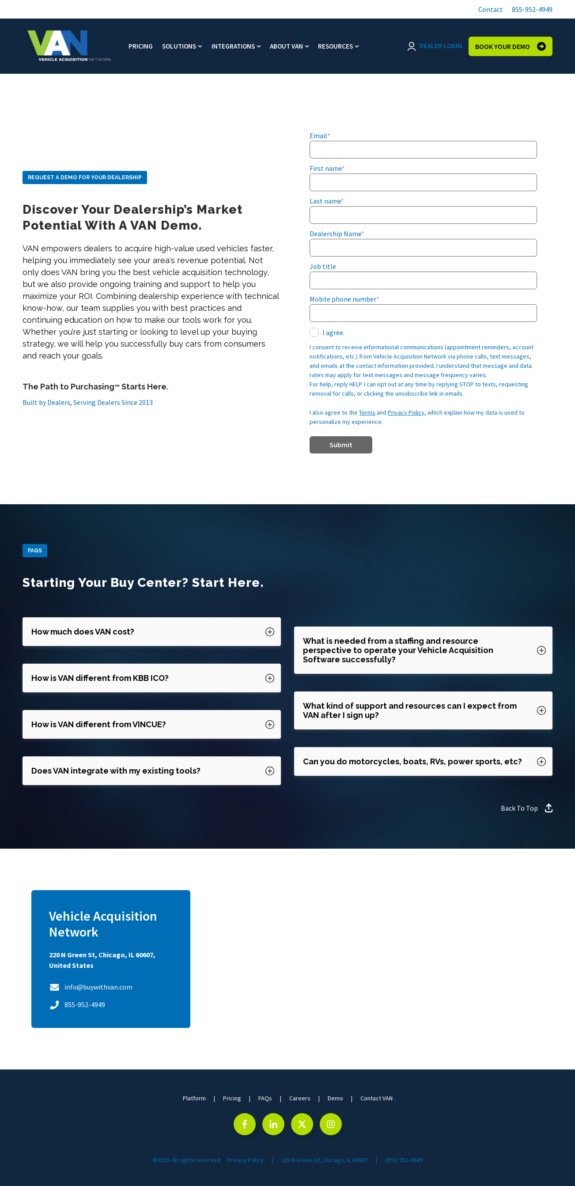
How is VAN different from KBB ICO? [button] (100, 678)
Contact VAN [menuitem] (376, 1098)
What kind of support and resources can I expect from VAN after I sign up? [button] (410, 710)
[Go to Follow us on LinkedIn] (273, 1124)
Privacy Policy (406, 412)
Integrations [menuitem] (233, 46)
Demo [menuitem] (335, 1098)
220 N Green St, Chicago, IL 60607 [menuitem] (324, 1160)
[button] (489, 9)
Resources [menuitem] (335, 46)
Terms (367, 412)
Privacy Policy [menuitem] (245, 1160)
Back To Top (527, 808)
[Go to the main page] (69, 46)
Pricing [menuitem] (141, 46)
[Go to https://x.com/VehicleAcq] (302, 1124)
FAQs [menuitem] (265, 1098)
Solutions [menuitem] (179, 46)
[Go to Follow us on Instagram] (331, 1124)
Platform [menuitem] (194, 1098)
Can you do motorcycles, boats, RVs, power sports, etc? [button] (412, 761)
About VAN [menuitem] (286, 46)
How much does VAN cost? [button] (82, 631)
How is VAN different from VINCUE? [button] (98, 724)
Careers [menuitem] (299, 1098)
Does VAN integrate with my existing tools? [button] (115, 770)
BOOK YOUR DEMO (510, 46)
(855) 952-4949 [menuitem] (404, 1160)
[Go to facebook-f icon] (245, 1124)
